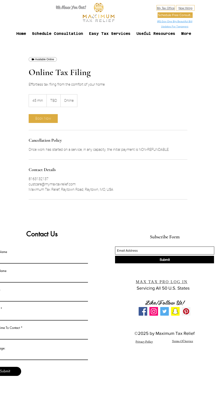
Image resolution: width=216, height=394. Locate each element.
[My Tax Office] (165, 8)
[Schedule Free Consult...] (175, 15)
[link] (43, 118)
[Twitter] (164, 311)
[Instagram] (153, 311)
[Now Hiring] (185, 8)
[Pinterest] (186, 311)
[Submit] (164, 259)
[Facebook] (143, 311)
